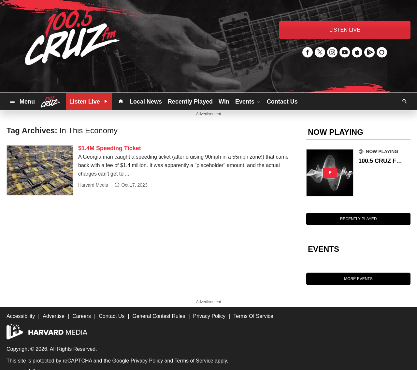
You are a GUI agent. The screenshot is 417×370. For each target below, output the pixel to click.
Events (248, 101)
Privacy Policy (147, 360)
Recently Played (190, 101)
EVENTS (323, 249)
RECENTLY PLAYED (358, 219)
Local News (146, 101)
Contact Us (282, 101)
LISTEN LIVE (344, 30)
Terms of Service (194, 360)
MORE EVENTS (358, 279)
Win (224, 101)
